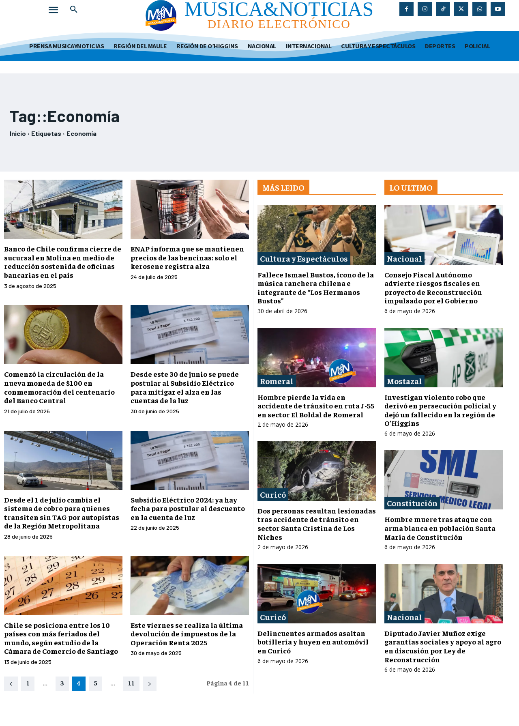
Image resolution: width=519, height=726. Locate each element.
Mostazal (404, 381)
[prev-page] (11, 684)
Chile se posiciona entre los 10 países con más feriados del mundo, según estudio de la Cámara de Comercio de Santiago (61, 638)
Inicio (18, 133)
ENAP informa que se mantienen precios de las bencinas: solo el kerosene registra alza (187, 257)
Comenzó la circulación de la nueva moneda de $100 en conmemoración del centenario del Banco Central (59, 387)
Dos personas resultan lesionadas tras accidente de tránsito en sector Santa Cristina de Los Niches (316, 523)
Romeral (277, 381)
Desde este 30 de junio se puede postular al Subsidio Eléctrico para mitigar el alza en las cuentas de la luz (185, 387)
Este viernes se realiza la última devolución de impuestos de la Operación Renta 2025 (187, 633)
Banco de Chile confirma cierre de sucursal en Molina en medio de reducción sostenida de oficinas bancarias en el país (62, 261)
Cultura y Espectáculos (304, 258)
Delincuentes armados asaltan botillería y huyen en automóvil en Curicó (313, 641)
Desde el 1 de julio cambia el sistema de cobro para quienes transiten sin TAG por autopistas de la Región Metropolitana (61, 513)
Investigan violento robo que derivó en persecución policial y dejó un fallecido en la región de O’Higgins (440, 410)
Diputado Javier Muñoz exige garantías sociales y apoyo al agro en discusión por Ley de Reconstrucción (442, 646)
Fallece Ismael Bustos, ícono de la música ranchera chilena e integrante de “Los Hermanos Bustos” (315, 287)
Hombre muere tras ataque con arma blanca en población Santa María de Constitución (439, 527)
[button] (74, 9)
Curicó (273, 494)
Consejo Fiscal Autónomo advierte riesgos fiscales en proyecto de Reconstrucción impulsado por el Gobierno (433, 287)
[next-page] (150, 684)
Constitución (412, 503)
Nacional (404, 258)
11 (131, 683)
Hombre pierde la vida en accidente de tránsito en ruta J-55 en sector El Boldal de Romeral (315, 405)
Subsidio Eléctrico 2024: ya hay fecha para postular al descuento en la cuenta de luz (188, 508)
